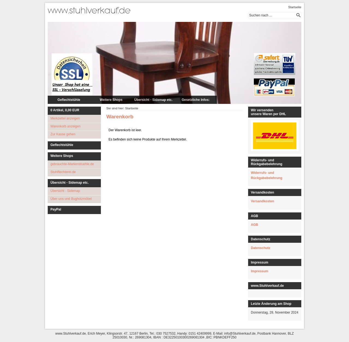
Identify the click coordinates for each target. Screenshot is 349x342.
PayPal (55, 209)
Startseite (294, 7)
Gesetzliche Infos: (196, 100)
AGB (254, 225)
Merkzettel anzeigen (65, 118)
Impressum (259, 271)
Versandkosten (262, 201)
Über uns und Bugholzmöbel (71, 199)
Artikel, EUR (64, 110)
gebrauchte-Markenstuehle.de (72, 164)
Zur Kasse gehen (62, 134)
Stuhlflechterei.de (63, 172)
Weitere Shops (111, 100)
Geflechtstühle (69, 100)
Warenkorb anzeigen (65, 126)
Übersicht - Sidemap (65, 191)
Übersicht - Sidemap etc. (153, 100)
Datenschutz (260, 248)
